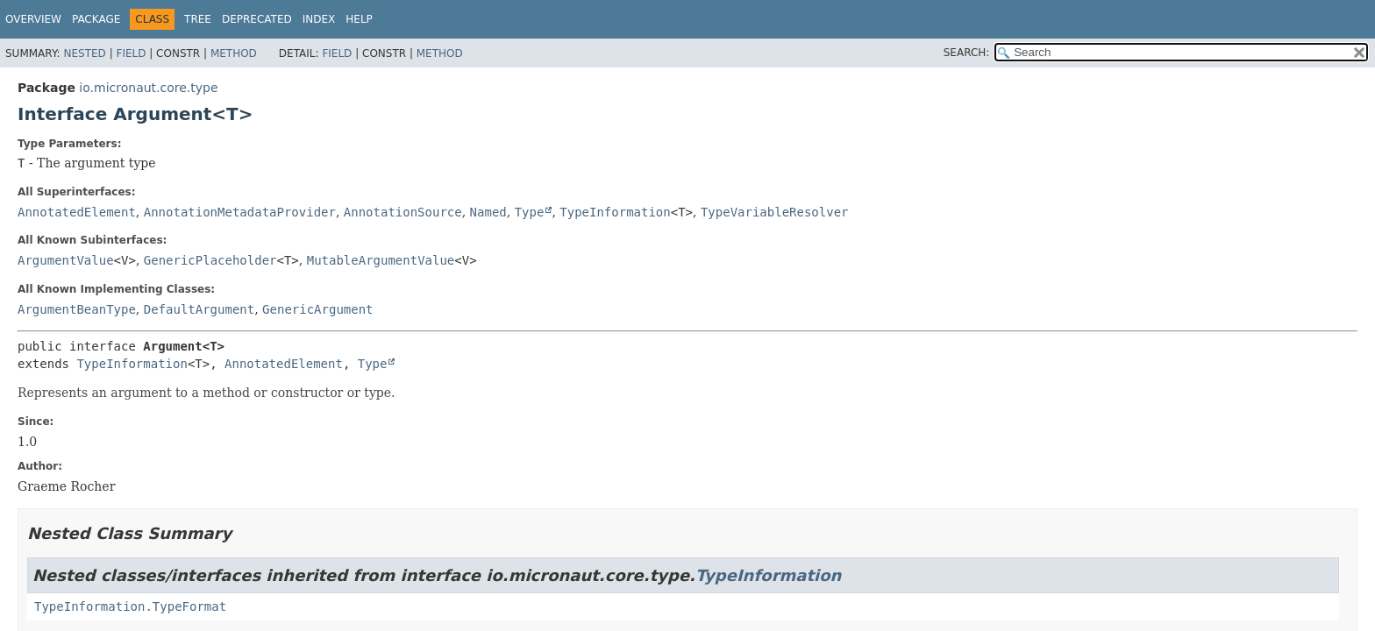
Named (488, 212)
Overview (33, 19)
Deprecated (257, 19)
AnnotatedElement (77, 212)
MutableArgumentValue (381, 260)
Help (359, 19)
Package (96, 19)
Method (233, 53)
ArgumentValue (66, 260)
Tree (197, 19)
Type (530, 212)
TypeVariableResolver (775, 212)
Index (319, 19)
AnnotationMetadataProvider (240, 212)
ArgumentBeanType (77, 309)
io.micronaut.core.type (148, 88)
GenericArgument (317, 309)
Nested (84, 53)
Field (131, 53)
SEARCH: (967, 52)
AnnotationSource (403, 212)
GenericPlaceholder (210, 260)
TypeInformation (614, 212)
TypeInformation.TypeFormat (130, 606)
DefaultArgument (199, 309)
